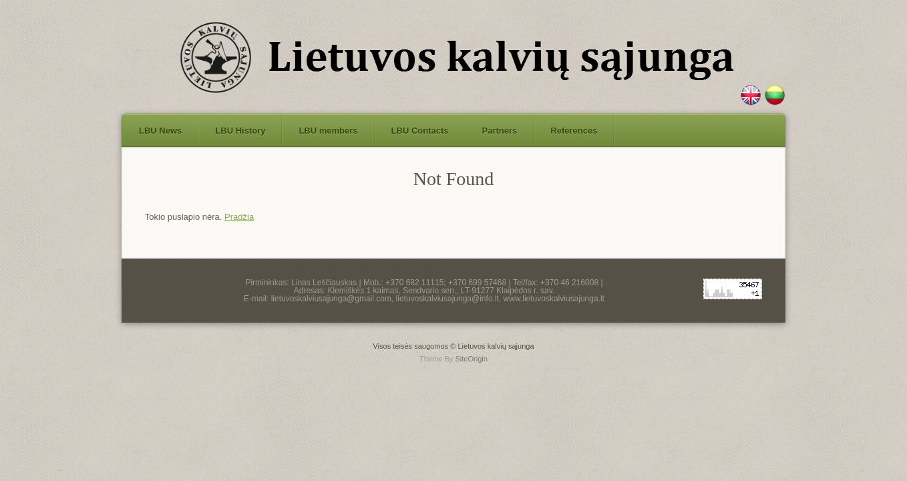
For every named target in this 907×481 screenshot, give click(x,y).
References (573, 131)
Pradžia (239, 217)
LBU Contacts (420, 131)
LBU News (160, 131)
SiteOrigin (471, 359)
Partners (500, 131)
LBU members (328, 131)
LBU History (240, 131)
